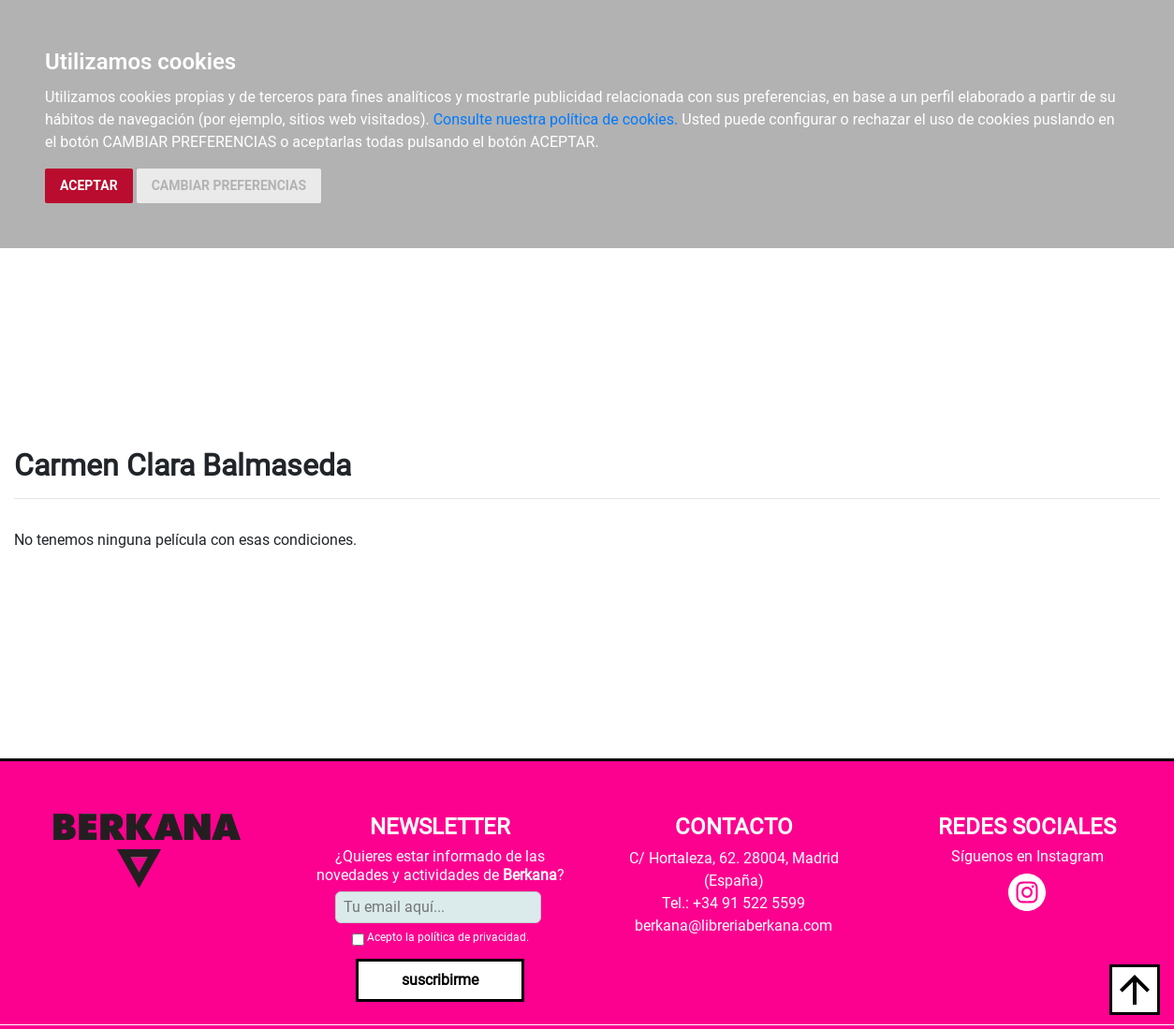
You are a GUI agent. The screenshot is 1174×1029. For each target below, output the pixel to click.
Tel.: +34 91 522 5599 (733, 903)
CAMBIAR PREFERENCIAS (229, 185)
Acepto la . (448, 937)
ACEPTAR (89, 185)
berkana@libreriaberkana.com (733, 925)
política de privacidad (472, 937)
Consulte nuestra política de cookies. (556, 119)
